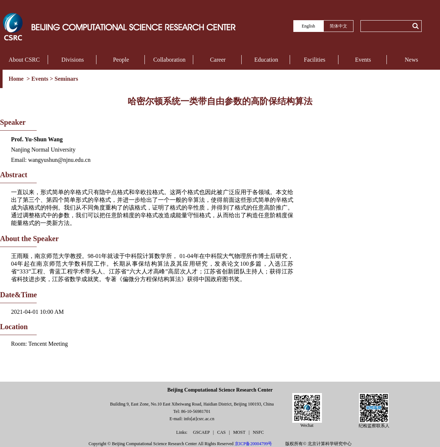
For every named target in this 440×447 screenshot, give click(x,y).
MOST (239, 432)
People (121, 60)
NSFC (258, 432)
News (411, 60)
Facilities (315, 60)
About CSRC (24, 60)
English (308, 26)
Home (17, 79)
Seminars (66, 79)
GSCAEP (202, 432)
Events (363, 60)
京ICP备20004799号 (253, 443)
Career (218, 60)
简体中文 (338, 26)
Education (266, 60)
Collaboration (169, 60)
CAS (222, 432)
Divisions (72, 60)
